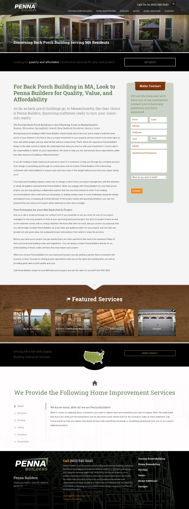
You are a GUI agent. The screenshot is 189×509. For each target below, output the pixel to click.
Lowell (52, 128)
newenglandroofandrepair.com (77, 496)
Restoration (21, 442)
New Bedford (64, 128)
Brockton (78, 128)
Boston (17, 128)
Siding (19, 427)
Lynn (97, 128)
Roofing (19, 420)
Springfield (41, 128)
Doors (19, 406)
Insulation (20, 434)
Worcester (28, 128)
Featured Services (97, 299)
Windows (20, 413)
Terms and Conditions (73, 499)
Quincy (89, 128)
